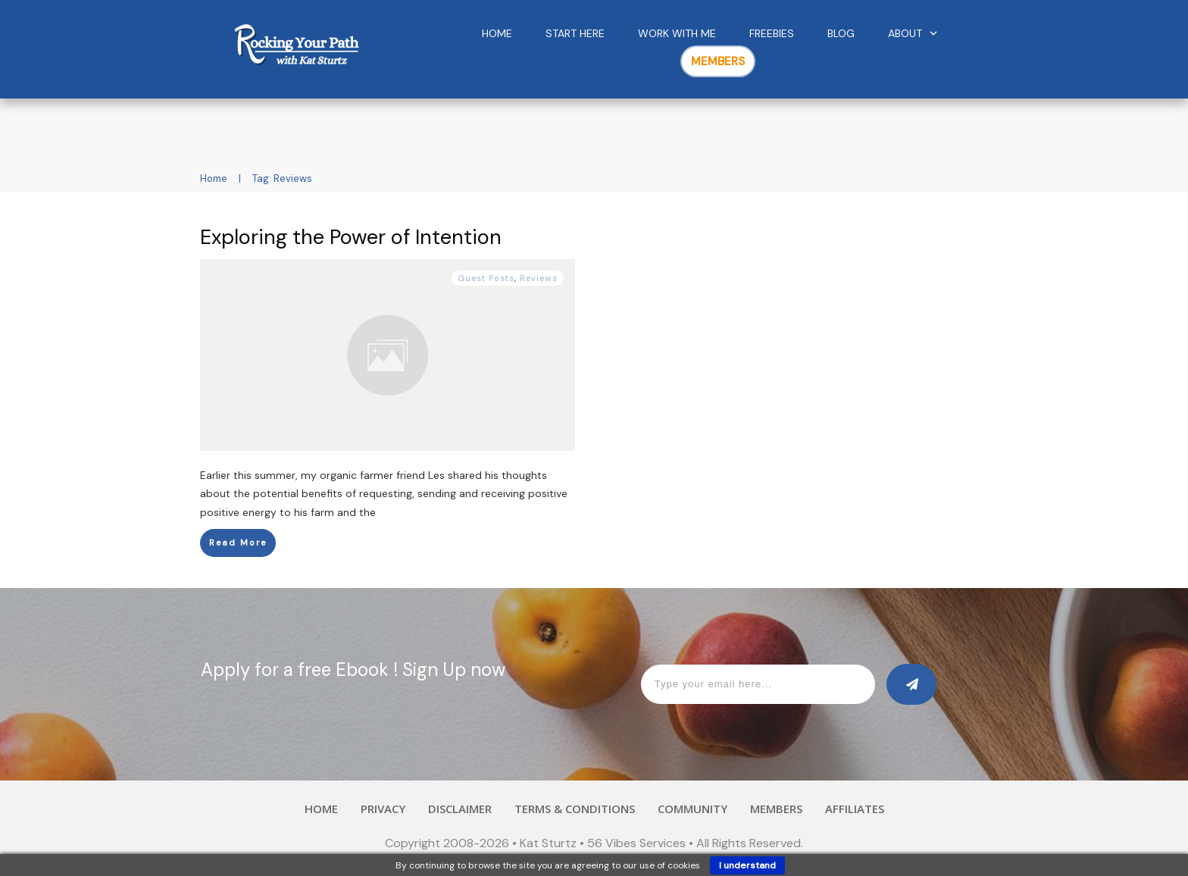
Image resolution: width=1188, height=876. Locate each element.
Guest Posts (486, 278)
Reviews (539, 278)
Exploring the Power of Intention (351, 237)
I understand (747, 865)
